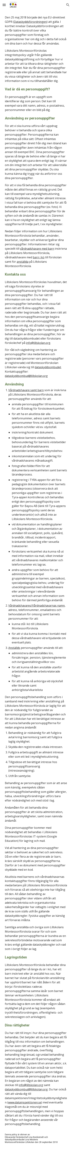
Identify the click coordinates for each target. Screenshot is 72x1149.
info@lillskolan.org (38, 343)
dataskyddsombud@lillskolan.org (26, 376)
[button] (4, 5)
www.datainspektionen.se (24, 1102)
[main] (36, 579)
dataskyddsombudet (48, 367)
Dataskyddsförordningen (30, 22)
